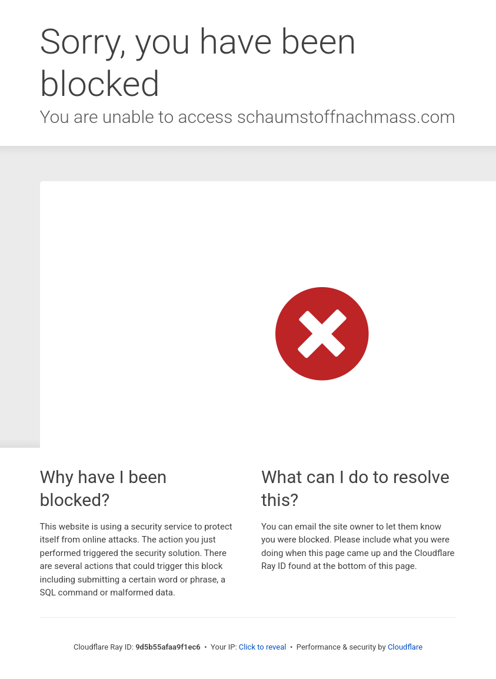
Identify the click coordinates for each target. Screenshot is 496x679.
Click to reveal (263, 647)
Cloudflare (405, 647)
